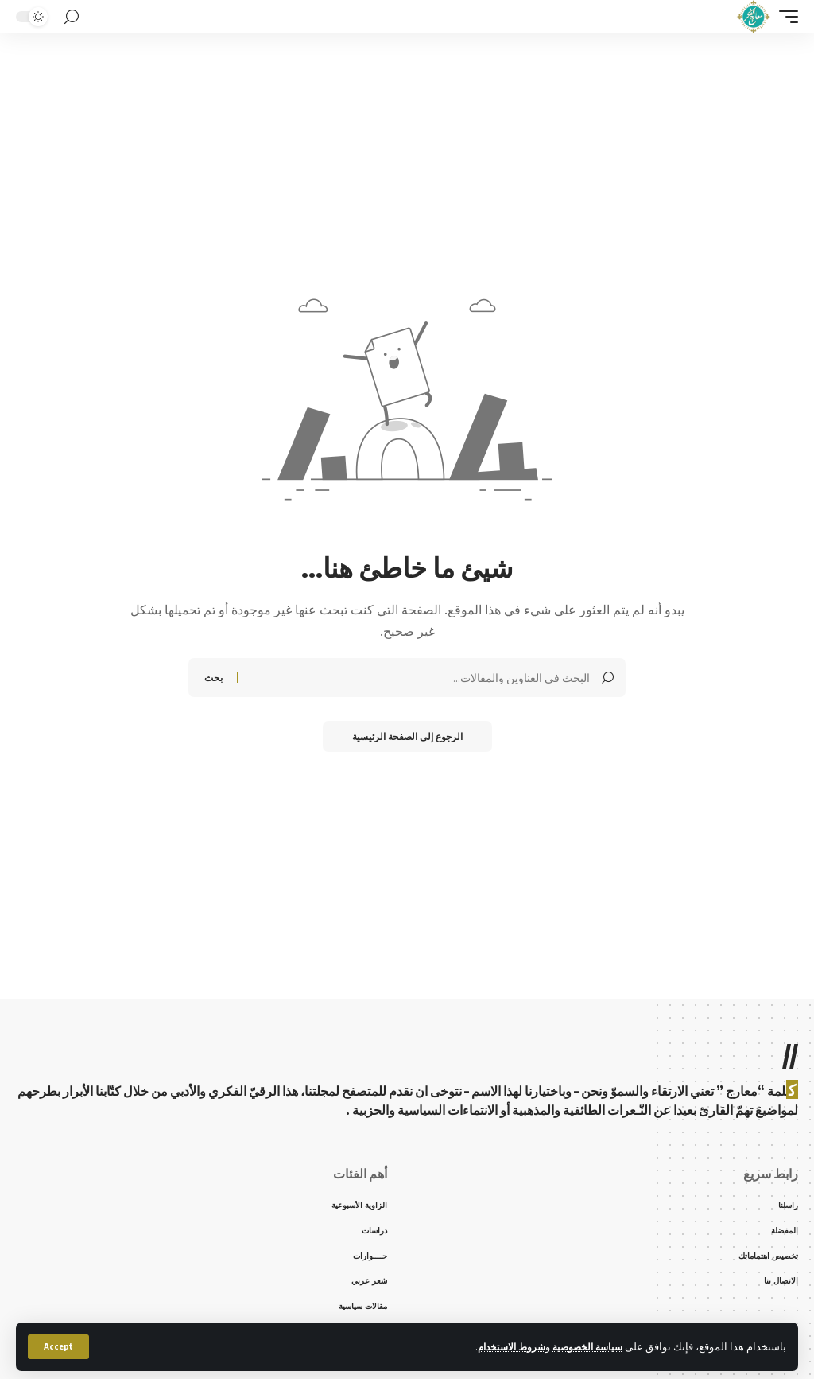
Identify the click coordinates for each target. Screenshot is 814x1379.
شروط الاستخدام (502, 1346)
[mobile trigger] (784, 16)
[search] (71, 17)
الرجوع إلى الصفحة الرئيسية (407, 736)
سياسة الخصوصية (584, 1346)
